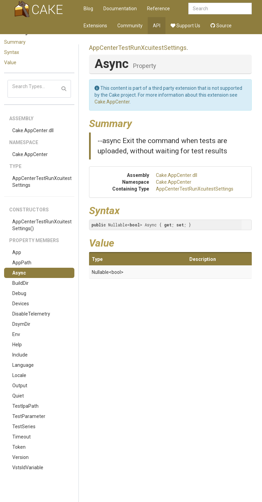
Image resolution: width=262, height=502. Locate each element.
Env (16, 334)
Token (19, 447)
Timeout (21, 437)
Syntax (11, 52)
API (156, 25)
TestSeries (23, 426)
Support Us (185, 25)
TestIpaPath (25, 406)
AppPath (21, 262)
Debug (19, 293)
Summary (15, 42)
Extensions (95, 25)
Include (20, 355)
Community (130, 25)
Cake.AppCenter (30, 154)
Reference (158, 8)
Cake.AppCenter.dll (33, 130)
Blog (88, 8)
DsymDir (21, 324)
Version (20, 457)
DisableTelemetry (31, 314)
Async (19, 273)
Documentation (120, 8)
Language (23, 365)
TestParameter (28, 416)
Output (19, 385)
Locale (19, 375)
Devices (20, 303)
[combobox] (220, 8)
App (16, 252)
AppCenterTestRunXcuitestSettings (42, 182)
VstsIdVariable (27, 467)
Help (17, 344)
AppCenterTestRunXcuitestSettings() (42, 225)
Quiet (18, 396)
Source (221, 25)
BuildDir (20, 283)
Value (10, 62)
